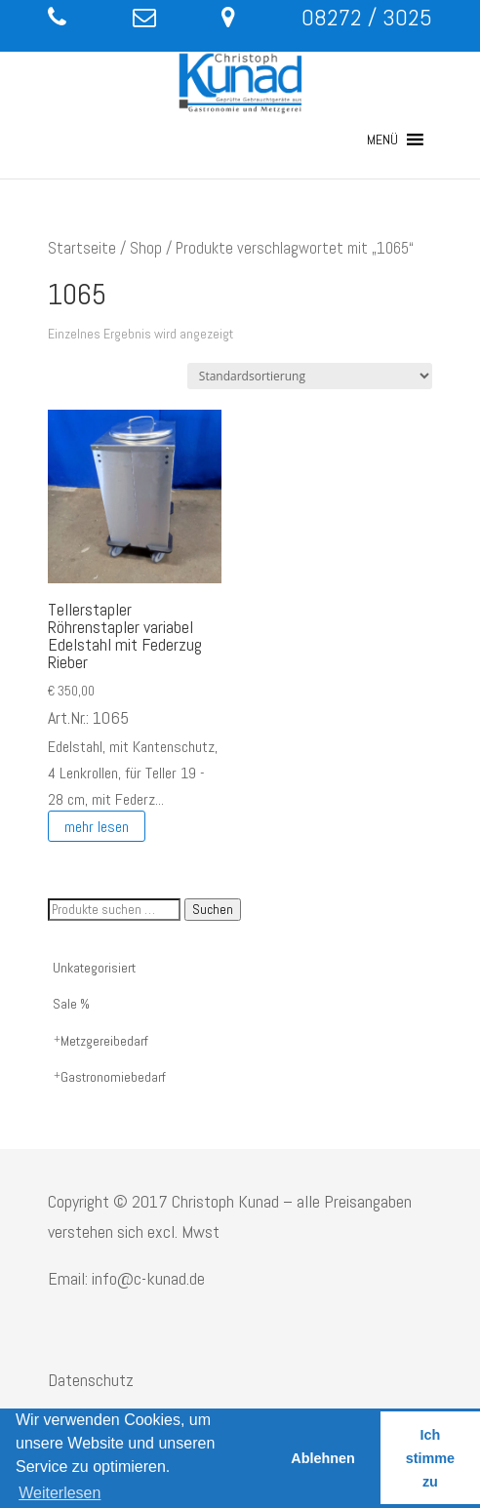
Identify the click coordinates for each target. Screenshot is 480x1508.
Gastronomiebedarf (113, 1077)
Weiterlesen (59, 1493)
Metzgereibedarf (104, 1041)
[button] (382, 139)
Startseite (82, 248)
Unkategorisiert (94, 967)
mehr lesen (96, 825)
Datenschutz (91, 1380)
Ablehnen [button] (323, 1458)
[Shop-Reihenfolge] (309, 376)
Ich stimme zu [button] (430, 1458)
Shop (146, 248)
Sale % (71, 1003)
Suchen (212, 909)
